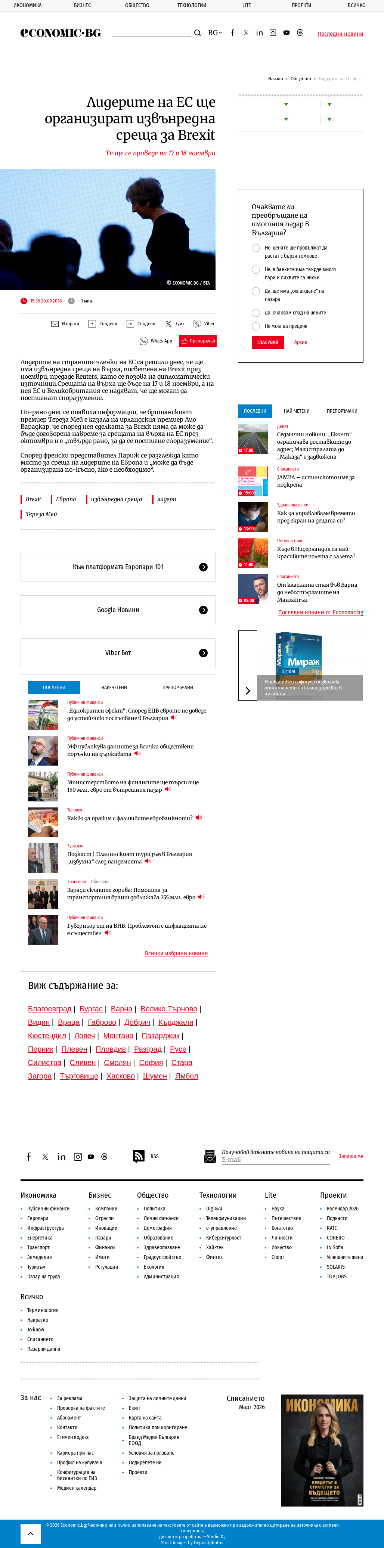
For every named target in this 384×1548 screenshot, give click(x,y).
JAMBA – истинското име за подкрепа (316, 481)
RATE (332, 1228)
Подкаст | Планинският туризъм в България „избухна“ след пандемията (129, 858)
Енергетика (40, 1238)
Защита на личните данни (157, 1398)
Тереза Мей (41, 514)
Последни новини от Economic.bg (320, 612)
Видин (39, 1022)
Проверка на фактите (81, 1408)
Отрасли (104, 1218)
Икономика (27, 5)
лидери (166, 499)
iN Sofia (335, 1247)
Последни (54, 687)
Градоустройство (162, 1257)
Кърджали (175, 1022)
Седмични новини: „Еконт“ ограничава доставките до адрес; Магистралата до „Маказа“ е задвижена (314, 445)
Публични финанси (85, 702)
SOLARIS (336, 1267)
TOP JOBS (337, 1277)
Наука (278, 1209)
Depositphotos (208, 1542)
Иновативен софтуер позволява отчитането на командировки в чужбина (303, 688)
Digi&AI (288, 671)
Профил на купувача (79, 1462)
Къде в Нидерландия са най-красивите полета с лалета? (316, 553)
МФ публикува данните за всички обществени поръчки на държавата (130, 750)
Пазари (103, 1238)
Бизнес (82, 5)
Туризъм (75, 846)
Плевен (74, 1049)
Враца (69, 1022)
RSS (145, 1156)
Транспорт (77, 881)
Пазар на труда (43, 1277)
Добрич (137, 1022)
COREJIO (336, 1238)
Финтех (214, 1257)
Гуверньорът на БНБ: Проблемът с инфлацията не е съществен (137, 929)
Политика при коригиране (158, 1427)
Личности (282, 1238)
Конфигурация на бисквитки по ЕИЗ (77, 1475)
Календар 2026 (343, 1209)
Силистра (45, 1062)
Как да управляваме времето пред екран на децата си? (316, 517)
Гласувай (267, 342)
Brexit (33, 499)
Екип (134, 1408)
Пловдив (111, 1049)
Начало (275, 78)
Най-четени (114, 687)
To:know (74, 810)
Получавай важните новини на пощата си (276, 1152)
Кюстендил (47, 1036)
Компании (106, 1209)
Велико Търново (168, 1009)
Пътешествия (289, 540)
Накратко (37, 1320)
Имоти (102, 1257)
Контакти (67, 1427)
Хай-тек (215, 1247)
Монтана (118, 1036)
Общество (137, 5)
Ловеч (84, 1036)
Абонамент (69, 1418)
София (151, 1062)
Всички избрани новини (176, 953)
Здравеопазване (292, 505)
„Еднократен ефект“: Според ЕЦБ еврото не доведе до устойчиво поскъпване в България (136, 714)
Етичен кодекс (73, 1437)
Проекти (302, 5)
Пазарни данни (44, 1349)
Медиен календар (76, 1488)
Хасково (120, 1076)
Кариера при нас (75, 1453)
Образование (158, 1238)
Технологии (192, 5)
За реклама (70, 1398)
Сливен (83, 1062)
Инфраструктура (45, 1228)
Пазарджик (161, 1036)
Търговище (79, 1076)
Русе (178, 1049)
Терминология (43, 1310)
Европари (38, 1218)
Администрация (161, 1277)
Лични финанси (161, 1218)
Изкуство (282, 1247)
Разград (148, 1049)
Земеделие (39, 1257)
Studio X (215, 1536)
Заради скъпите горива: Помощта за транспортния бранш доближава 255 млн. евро (136, 894)
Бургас (91, 1009)
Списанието (288, 469)
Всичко (32, 1296)
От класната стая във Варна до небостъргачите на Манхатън (317, 592)
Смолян (117, 1062)
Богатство (282, 1228)
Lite (246, 5)
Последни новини (340, 34)
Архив (300, 342)
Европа (66, 499)
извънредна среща (116, 499)
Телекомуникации (226, 1218)
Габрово (102, 1022)
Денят (282, 426)
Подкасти (337, 1218)
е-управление (221, 1228)
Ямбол (186, 1076)
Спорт (278, 1257)
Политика (154, 1209)
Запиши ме (351, 1156)
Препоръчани (177, 687)
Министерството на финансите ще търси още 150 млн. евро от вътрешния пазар (133, 786)
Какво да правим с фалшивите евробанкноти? (134, 818)
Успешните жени (345, 1257)
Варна (122, 1009)
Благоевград (50, 1009)
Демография (158, 1228)
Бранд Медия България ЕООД (154, 1440)
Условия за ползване (151, 1453)
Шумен (155, 1076)
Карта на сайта (145, 1418)
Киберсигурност (223, 1238)
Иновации (106, 1228)
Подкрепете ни (145, 1462)
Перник (40, 1049)
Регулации (106, 1267)
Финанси (105, 1247)
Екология (154, 1267)
